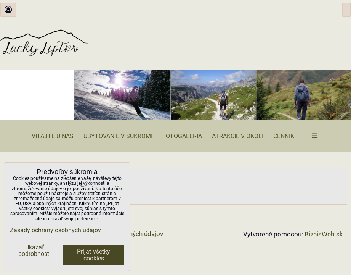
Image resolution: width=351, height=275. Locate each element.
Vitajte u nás (53, 136)
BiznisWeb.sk (324, 234)
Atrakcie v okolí (237, 136)
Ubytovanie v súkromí (117, 136)
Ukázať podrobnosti (34, 250)
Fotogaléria (182, 136)
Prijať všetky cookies (93, 255)
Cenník (283, 136)
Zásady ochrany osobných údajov (55, 230)
